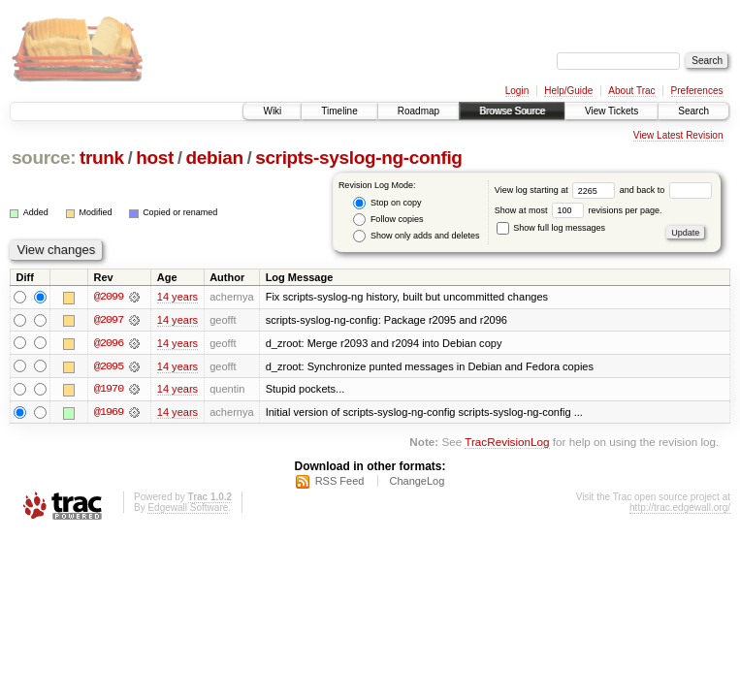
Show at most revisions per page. (578, 210)
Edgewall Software (187, 508)
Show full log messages (551, 228)
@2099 (108, 296)
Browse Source (512, 111)
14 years (177, 296)
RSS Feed (340, 482)
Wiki (272, 111)
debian (213, 157)
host (155, 157)
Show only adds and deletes (416, 236)
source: (44, 157)
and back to (666, 190)
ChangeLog (416, 482)
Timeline (339, 111)
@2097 (108, 320)
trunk (102, 157)
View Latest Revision (678, 135)
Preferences (697, 90)
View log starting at (557, 190)
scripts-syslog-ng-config (358, 157)
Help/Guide (568, 90)
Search (693, 111)
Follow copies (388, 219)
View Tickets (611, 111)
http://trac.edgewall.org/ (679, 508)
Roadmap (418, 111)
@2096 (108, 343)
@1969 (108, 413)
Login (517, 90)
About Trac (631, 90)
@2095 (108, 366)
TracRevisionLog (507, 443)
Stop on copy (387, 203)
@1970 (108, 389)
